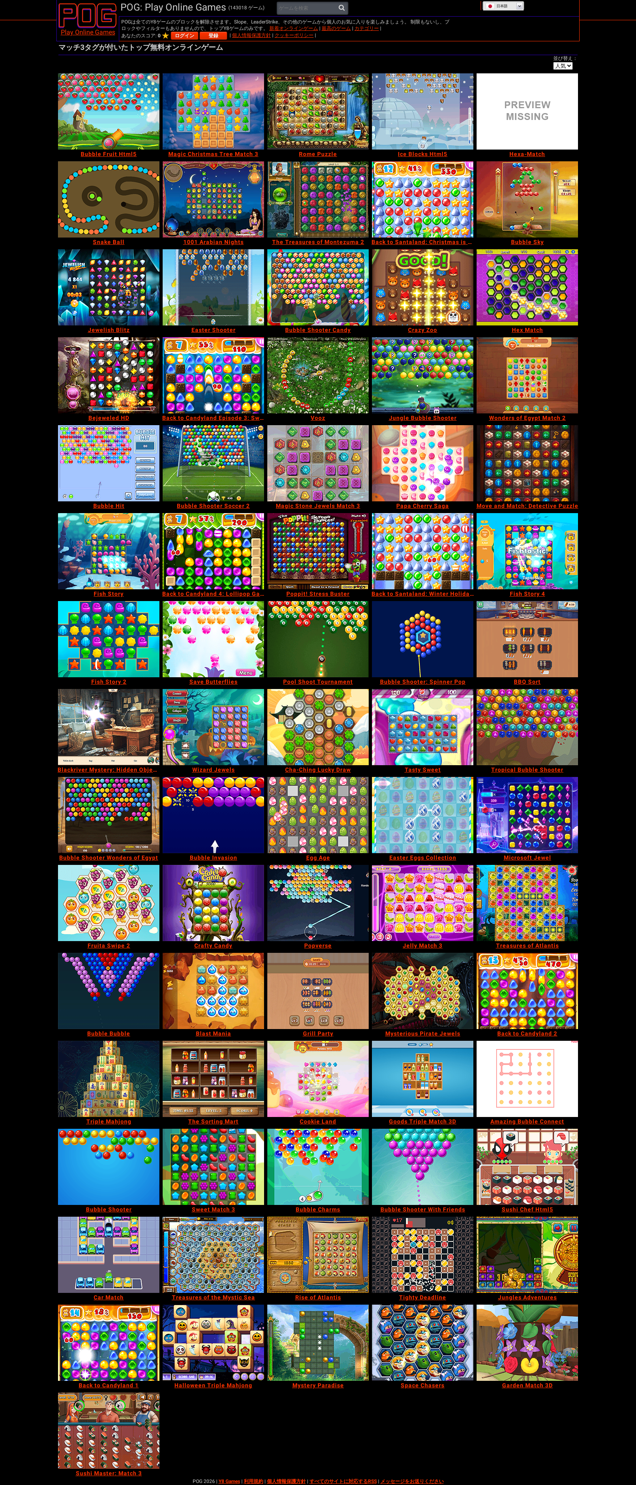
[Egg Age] (318, 815)
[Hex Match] (527, 287)
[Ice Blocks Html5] (423, 111)
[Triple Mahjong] (109, 1078)
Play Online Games (88, 32)
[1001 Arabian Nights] (213, 199)
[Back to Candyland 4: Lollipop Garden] (213, 551)
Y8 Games (229, 1481)
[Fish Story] (109, 551)
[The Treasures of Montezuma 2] (318, 199)
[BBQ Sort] (527, 639)
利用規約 (253, 1481)
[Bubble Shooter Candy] (318, 287)
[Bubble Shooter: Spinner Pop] (423, 639)
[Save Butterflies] (213, 639)
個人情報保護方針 (251, 35)
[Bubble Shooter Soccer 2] (213, 463)
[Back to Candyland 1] (109, 1342)
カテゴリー (367, 28)
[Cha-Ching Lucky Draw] (318, 727)
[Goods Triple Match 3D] (423, 1078)
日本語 (496, 6)
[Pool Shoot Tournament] (318, 639)
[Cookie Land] (318, 1078)
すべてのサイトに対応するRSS (343, 1481)
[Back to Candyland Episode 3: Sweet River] (213, 375)
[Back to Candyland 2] (527, 990)
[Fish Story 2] (109, 639)
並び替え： (565, 58)
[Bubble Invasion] (213, 815)
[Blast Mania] (213, 990)
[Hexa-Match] (527, 111)
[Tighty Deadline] (423, 1254)
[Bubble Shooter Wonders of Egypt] (109, 815)
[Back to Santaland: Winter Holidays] (423, 551)
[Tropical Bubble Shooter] (527, 727)
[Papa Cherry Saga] (423, 463)
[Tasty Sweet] (423, 727)
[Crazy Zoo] (423, 287)
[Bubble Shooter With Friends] (423, 1166)
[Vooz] (318, 375)
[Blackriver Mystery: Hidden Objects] (109, 727)
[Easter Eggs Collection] (423, 815)
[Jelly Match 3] (423, 902)
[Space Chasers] (423, 1342)
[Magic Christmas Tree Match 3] (213, 111)
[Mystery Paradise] (318, 1342)
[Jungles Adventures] (527, 1254)
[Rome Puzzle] (318, 111)
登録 (213, 36)
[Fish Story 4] (527, 551)
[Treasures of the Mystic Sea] (213, 1254)
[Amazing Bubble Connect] (527, 1078)
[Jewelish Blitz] (109, 287)
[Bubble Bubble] (109, 990)
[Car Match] (109, 1254)
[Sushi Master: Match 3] (109, 1430)
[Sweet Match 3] (213, 1166)
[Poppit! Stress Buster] (318, 551)
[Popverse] (318, 902)
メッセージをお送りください (412, 1481)
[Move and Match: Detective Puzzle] (527, 463)
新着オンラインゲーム (293, 28)
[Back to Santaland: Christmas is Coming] (423, 199)
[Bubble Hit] (109, 463)
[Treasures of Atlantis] (527, 902)
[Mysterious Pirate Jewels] (423, 990)
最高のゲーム (336, 28)
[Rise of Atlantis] (318, 1254)
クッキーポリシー (294, 35)
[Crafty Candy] (213, 902)
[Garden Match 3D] (527, 1342)
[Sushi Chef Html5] (527, 1166)
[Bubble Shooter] (109, 1166)
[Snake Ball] (109, 199)
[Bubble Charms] (318, 1166)
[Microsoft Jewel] (527, 815)
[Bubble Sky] (527, 199)
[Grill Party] (318, 990)
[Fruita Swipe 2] (109, 902)
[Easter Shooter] (213, 287)
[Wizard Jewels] (213, 727)
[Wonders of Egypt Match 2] (527, 375)
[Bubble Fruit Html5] (109, 111)
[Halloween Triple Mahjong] (213, 1342)
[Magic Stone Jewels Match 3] (318, 463)
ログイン (184, 36)
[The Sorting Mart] (213, 1078)
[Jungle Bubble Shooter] (423, 375)
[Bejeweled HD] (109, 375)
